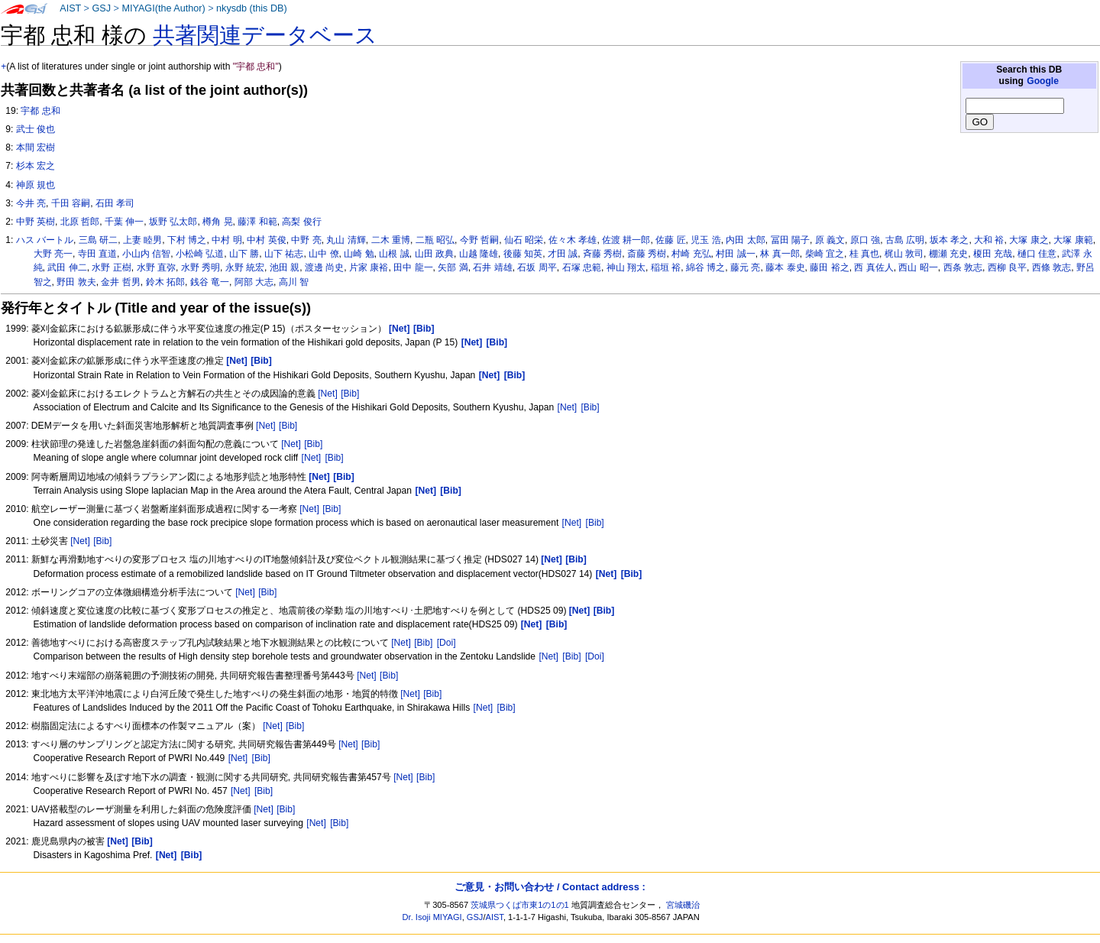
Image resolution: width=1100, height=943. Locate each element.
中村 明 (226, 240)
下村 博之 (186, 240)
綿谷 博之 (705, 267)
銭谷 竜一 (209, 282)
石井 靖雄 (492, 267)
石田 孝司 (114, 203)
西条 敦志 (962, 267)
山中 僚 (323, 253)
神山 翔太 (626, 267)
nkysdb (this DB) (251, 8)
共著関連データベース (265, 35)
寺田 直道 (97, 253)
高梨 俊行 (301, 221)
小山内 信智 (146, 253)
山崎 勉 (359, 253)
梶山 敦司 (904, 253)
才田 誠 (563, 253)
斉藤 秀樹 (602, 253)
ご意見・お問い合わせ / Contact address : (550, 887)
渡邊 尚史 (324, 267)
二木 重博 (390, 240)
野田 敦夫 (76, 282)
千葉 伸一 (124, 221)
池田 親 (284, 267)
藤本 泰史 (784, 267)
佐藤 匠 (670, 240)
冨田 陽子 (790, 240)
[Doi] (446, 642)
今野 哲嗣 (479, 240)
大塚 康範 (1072, 240)
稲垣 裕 (666, 267)
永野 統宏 (244, 267)
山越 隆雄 (478, 253)
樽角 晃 (217, 221)
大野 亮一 (53, 253)
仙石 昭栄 (523, 240)
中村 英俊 (266, 240)
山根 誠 (394, 253)
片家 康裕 (368, 267)
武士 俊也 (35, 129)
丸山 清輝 (345, 240)
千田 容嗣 (70, 203)
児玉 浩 (705, 240)
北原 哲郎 (79, 221)
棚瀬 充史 (948, 253)
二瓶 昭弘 (435, 240)
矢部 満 (452, 267)
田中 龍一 (412, 267)
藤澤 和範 (257, 221)
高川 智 (294, 282)
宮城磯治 (683, 904)
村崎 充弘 (690, 253)
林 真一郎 (779, 253)
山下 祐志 (283, 253)
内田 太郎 (745, 240)
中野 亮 (306, 240)
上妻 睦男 (142, 240)
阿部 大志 (254, 282)
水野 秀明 (200, 267)
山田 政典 (434, 253)
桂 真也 (864, 253)
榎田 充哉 (992, 253)
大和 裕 (989, 240)
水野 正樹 (111, 267)
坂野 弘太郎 (173, 221)
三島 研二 (98, 240)
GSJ (101, 8)
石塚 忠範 (581, 267)
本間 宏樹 (35, 147)
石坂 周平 (536, 267)
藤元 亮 (745, 267)
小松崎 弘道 (200, 253)
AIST (70, 8)
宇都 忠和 (40, 110)
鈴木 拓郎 (165, 282)
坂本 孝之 (949, 240)
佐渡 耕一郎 (626, 240)
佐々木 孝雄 (572, 240)
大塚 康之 (1028, 240)
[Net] (328, 393)
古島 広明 (904, 240)
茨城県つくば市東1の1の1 (520, 904)
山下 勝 (244, 253)
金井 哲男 (120, 282)
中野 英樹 (35, 221)
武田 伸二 (66, 267)
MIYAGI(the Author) (163, 8)
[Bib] (350, 393)
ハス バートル (44, 240)
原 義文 (830, 240)
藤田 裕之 (829, 267)
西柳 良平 (1007, 267)
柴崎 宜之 (824, 253)
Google (1043, 81)
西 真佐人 (873, 267)
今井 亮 (31, 203)
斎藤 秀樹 (646, 253)
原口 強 (865, 240)
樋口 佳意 (1036, 253)
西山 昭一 (917, 267)
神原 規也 (35, 185)
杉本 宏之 (35, 165)
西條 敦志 (1051, 267)
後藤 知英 (522, 253)
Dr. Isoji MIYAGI (432, 917)
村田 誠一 (735, 253)
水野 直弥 (156, 267)
